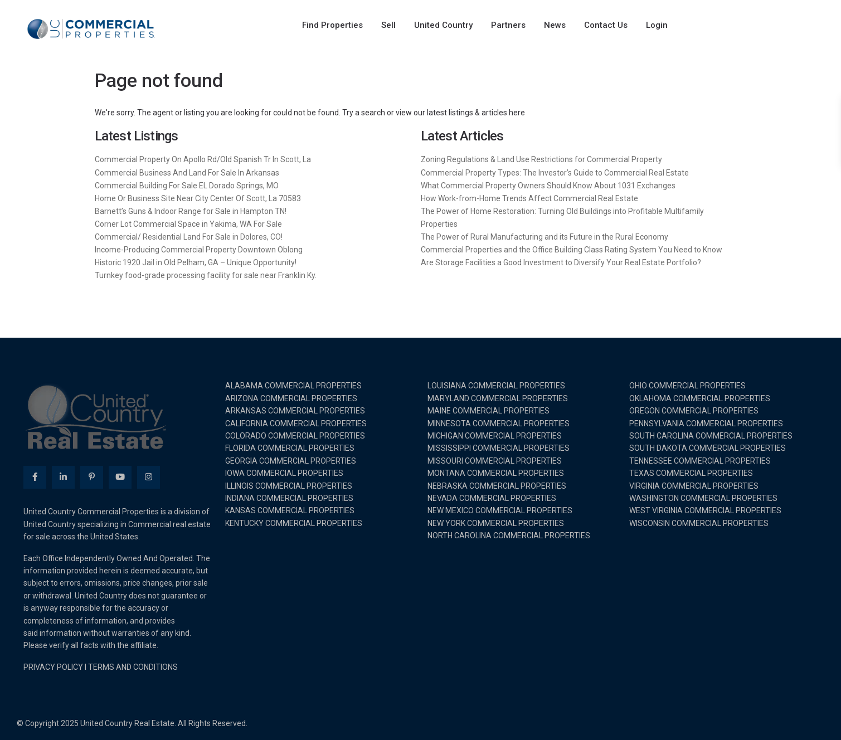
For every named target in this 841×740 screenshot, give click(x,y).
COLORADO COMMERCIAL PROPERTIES (295, 435)
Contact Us (606, 25)
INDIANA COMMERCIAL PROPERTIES (289, 498)
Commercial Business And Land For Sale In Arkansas (187, 172)
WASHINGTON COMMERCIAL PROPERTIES (703, 498)
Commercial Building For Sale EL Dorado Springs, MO (187, 185)
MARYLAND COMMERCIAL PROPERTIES (497, 398)
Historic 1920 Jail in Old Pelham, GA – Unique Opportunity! (195, 262)
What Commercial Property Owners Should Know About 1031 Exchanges (548, 185)
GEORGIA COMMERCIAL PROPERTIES (290, 460)
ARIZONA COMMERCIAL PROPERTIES (291, 398)
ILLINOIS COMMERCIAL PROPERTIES (288, 485)
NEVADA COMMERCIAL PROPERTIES (491, 498)
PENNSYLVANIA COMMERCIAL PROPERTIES (706, 423)
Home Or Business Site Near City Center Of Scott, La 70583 (198, 198)
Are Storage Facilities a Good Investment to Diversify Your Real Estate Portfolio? (561, 262)
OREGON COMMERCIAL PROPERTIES (694, 410)
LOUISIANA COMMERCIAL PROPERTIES (496, 385)
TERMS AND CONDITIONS (133, 667)
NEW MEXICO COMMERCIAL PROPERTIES (499, 510)
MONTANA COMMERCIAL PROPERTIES (495, 473)
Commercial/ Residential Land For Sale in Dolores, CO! (189, 236)
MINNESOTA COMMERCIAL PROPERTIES (498, 423)
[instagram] (148, 477)
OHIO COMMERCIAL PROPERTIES (687, 385)
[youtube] (120, 477)
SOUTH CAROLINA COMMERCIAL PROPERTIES (711, 435)
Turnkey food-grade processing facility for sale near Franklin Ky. (206, 275)
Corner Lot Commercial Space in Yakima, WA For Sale (188, 224)
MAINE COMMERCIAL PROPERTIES (488, 410)
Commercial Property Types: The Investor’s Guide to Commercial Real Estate (555, 172)
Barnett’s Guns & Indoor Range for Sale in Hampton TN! (190, 211)
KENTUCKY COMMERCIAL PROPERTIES (293, 523)
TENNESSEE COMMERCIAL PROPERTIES (700, 460)
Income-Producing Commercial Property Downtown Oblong (199, 249)
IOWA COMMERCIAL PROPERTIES (284, 473)
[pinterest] (91, 477)
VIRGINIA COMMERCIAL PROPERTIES (694, 485)
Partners (508, 25)
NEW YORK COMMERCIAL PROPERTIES (495, 523)
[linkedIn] (63, 477)
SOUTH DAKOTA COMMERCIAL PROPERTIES (707, 448)
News (555, 25)
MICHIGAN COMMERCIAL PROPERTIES (494, 435)
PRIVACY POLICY (53, 667)
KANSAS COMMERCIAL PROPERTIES (289, 510)
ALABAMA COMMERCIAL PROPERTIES (293, 385)
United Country (443, 25)
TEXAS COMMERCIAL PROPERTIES (691, 473)
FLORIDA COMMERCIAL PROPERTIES (289, 448)
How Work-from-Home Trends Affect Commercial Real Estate (529, 198)
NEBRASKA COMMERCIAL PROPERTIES (496, 485)
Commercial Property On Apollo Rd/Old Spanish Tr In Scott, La (203, 159)
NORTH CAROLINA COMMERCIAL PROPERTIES (508, 535)
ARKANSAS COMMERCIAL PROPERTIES (295, 410)
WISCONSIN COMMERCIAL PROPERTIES (699, 523)
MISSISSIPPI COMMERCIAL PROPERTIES (498, 448)
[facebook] (34, 477)
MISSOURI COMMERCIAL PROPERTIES (494, 460)
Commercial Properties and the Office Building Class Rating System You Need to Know (571, 249)
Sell (388, 25)
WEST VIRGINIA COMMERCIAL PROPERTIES (705, 510)
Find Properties (332, 25)
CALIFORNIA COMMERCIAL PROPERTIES (296, 423)
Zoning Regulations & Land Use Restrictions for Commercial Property (541, 159)
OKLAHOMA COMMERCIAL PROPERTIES (699, 398)
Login (657, 25)
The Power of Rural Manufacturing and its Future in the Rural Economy (544, 236)
